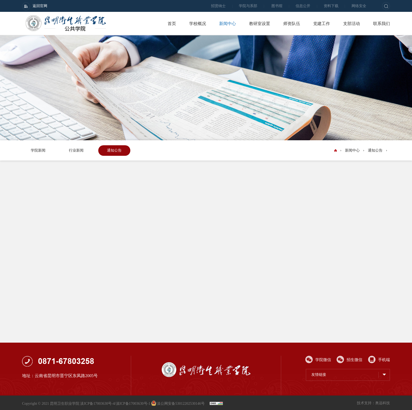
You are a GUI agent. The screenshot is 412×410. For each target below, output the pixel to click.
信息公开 (303, 6)
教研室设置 (259, 23)
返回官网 (34, 6)
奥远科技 (382, 403)
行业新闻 (76, 150)
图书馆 (276, 6)
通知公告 (114, 150)
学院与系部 (248, 6)
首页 (172, 23)
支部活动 (351, 23)
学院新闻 (38, 150)
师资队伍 (291, 23)
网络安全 (359, 6)
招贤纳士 (218, 6)
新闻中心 (227, 23)
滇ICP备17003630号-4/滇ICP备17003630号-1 (115, 404)
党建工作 (321, 23)
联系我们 (381, 23)
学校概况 (197, 23)
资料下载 (331, 6)
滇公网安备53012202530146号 (178, 404)
